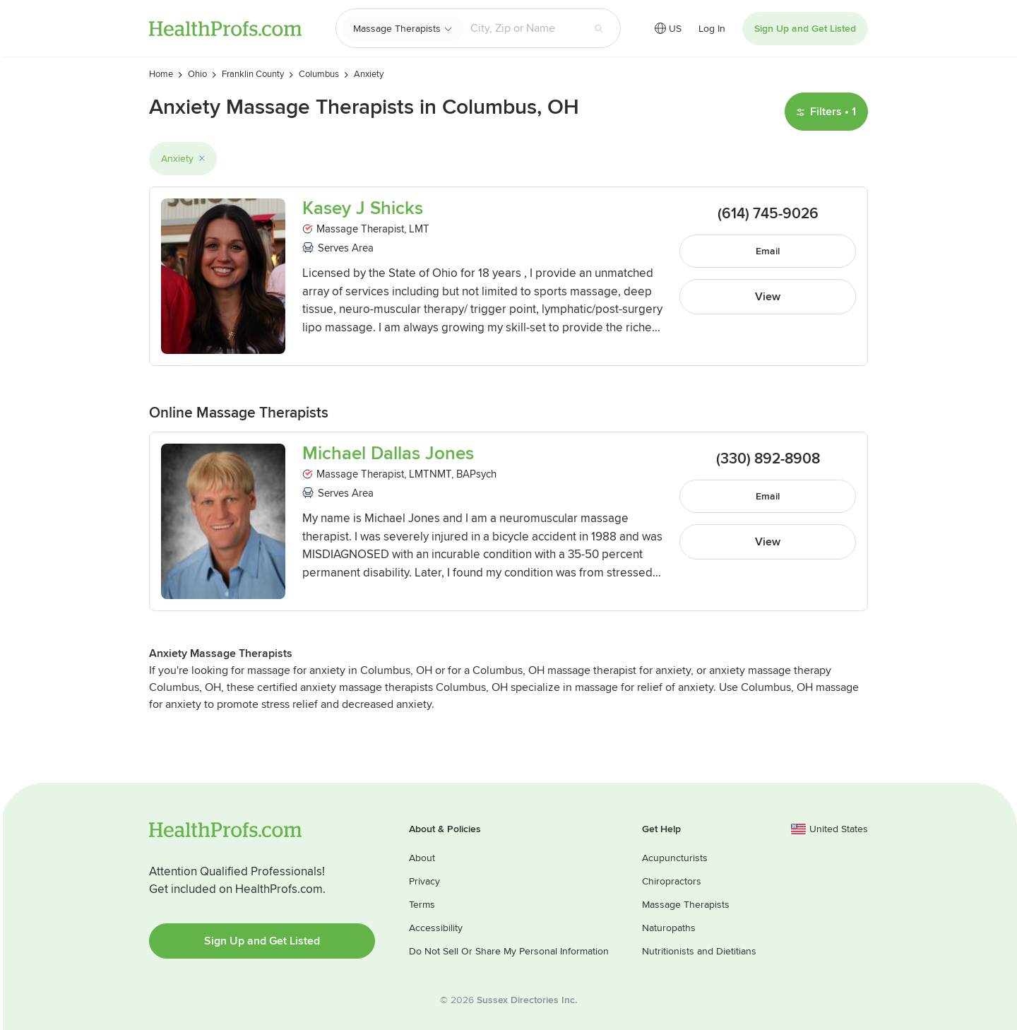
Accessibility (436, 928)
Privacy (424, 881)
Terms (422, 905)
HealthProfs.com (225, 28)
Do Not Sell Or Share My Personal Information (509, 951)
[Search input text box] (523, 28)
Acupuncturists (675, 858)
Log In (711, 29)
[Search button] (598, 28)
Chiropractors (671, 881)
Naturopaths (669, 928)
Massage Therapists (397, 29)
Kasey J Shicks (362, 209)
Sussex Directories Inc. (527, 1000)
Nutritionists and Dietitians (699, 951)
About (422, 858)
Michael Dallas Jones (388, 454)
